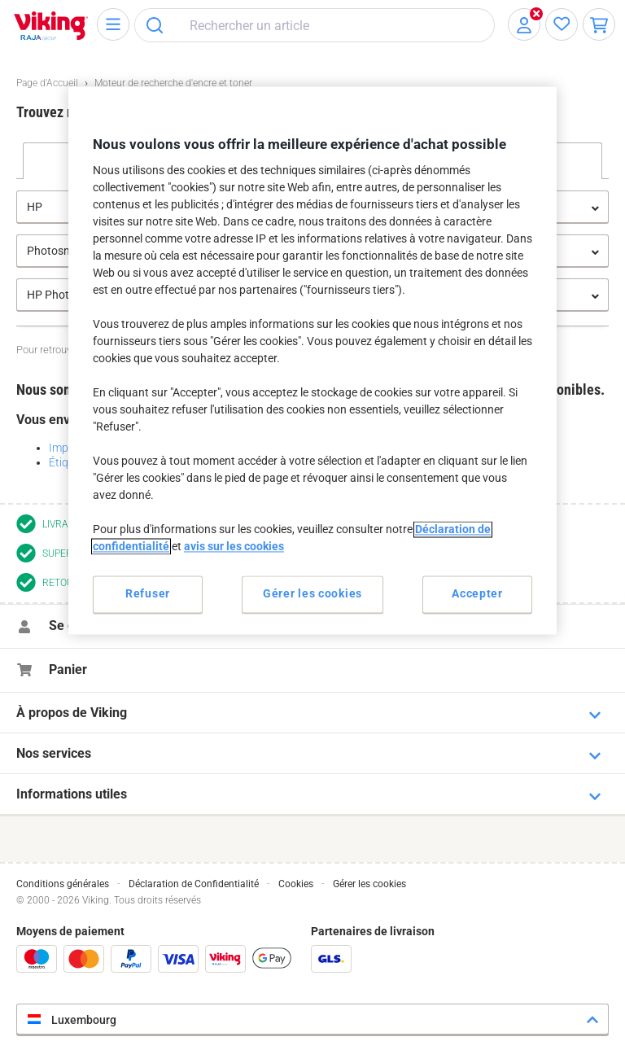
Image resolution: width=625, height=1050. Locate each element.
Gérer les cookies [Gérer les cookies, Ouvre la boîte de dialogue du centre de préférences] (312, 594)
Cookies (295, 884)
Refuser (147, 594)
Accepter (477, 594)
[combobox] (314, 25)
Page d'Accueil (47, 83)
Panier (68, 669)
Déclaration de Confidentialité (194, 884)
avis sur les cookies (234, 546)
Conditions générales (62, 884)
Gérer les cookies (369, 884)
